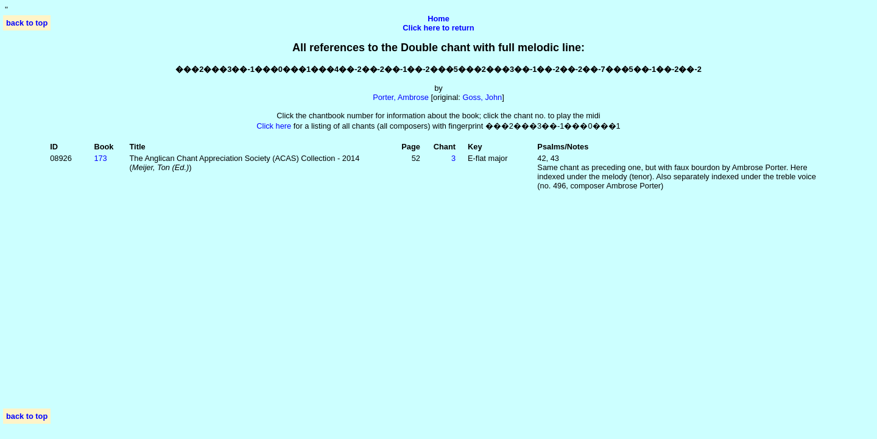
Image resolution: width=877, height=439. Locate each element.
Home (438, 18)
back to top (27, 22)
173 (100, 158)
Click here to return (438, 27)
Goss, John (482, 97)
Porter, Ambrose (401, 97)
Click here (273, 125)
